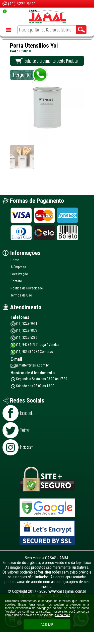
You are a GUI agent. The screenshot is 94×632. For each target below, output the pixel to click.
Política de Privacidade (27, 288)
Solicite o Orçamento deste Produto (51, 61)
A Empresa (18, 267)
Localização (19, 274)
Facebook (26, 413)
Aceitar (47, 624)
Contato (16, 281)
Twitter (24, 430)
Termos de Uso (21, 295)
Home (15, 260)
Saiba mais (62, 615)
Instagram (27, 447)
